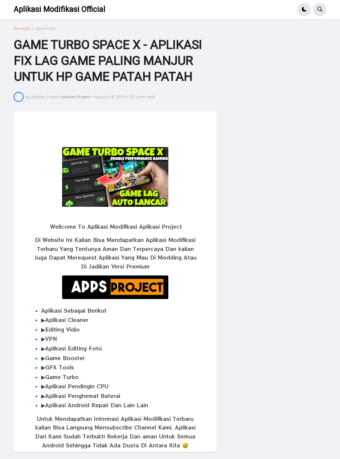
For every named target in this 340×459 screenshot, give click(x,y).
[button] (304, 9)
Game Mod (45, 29)
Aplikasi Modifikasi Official (59, 9)
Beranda (22, 29)
